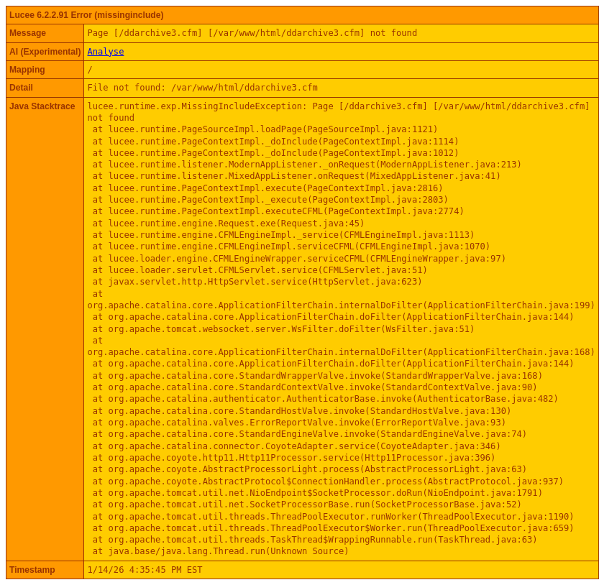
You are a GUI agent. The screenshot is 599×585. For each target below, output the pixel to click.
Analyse (105, 52)
